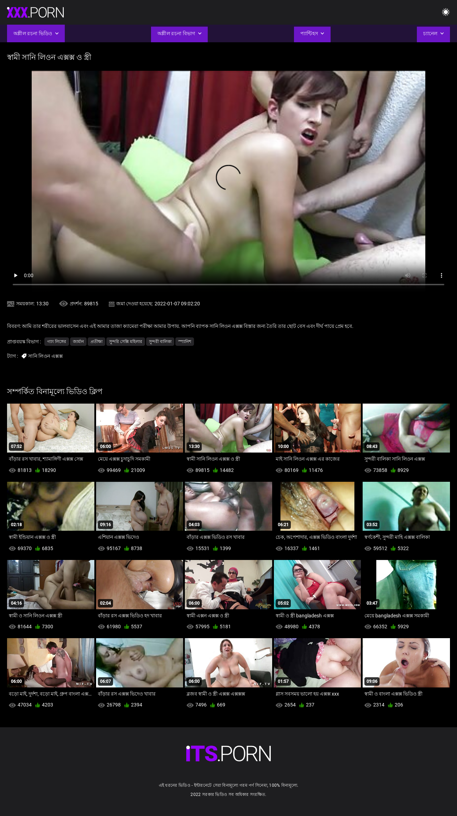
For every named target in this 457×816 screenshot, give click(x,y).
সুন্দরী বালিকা (160, 341)
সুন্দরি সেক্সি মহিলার (125, 341)
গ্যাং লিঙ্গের (56, 341)
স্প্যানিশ (184, 341)
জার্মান (78, 341)
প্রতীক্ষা (96, 341)
